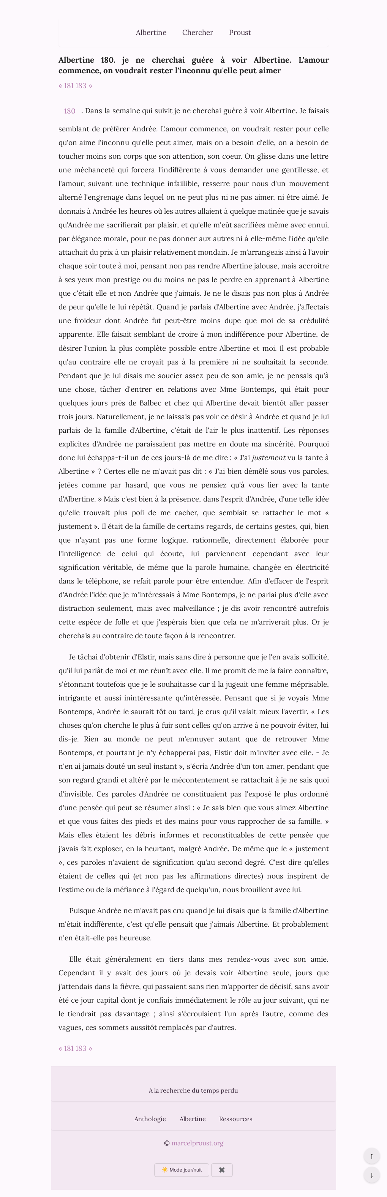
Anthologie (150, 1119)
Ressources (236, 1119)
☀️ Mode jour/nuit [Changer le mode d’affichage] (182, 1170)
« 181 (66, 85)
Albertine (151, 32)
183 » (84, 85)
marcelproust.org (197, 1143)
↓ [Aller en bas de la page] (372, 1175)
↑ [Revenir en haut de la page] (372, 1156)
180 (70, 110)
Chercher (197, 32)
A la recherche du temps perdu (193, 1090)
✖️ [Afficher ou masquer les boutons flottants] (222, 1170)
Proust (240, 32)
